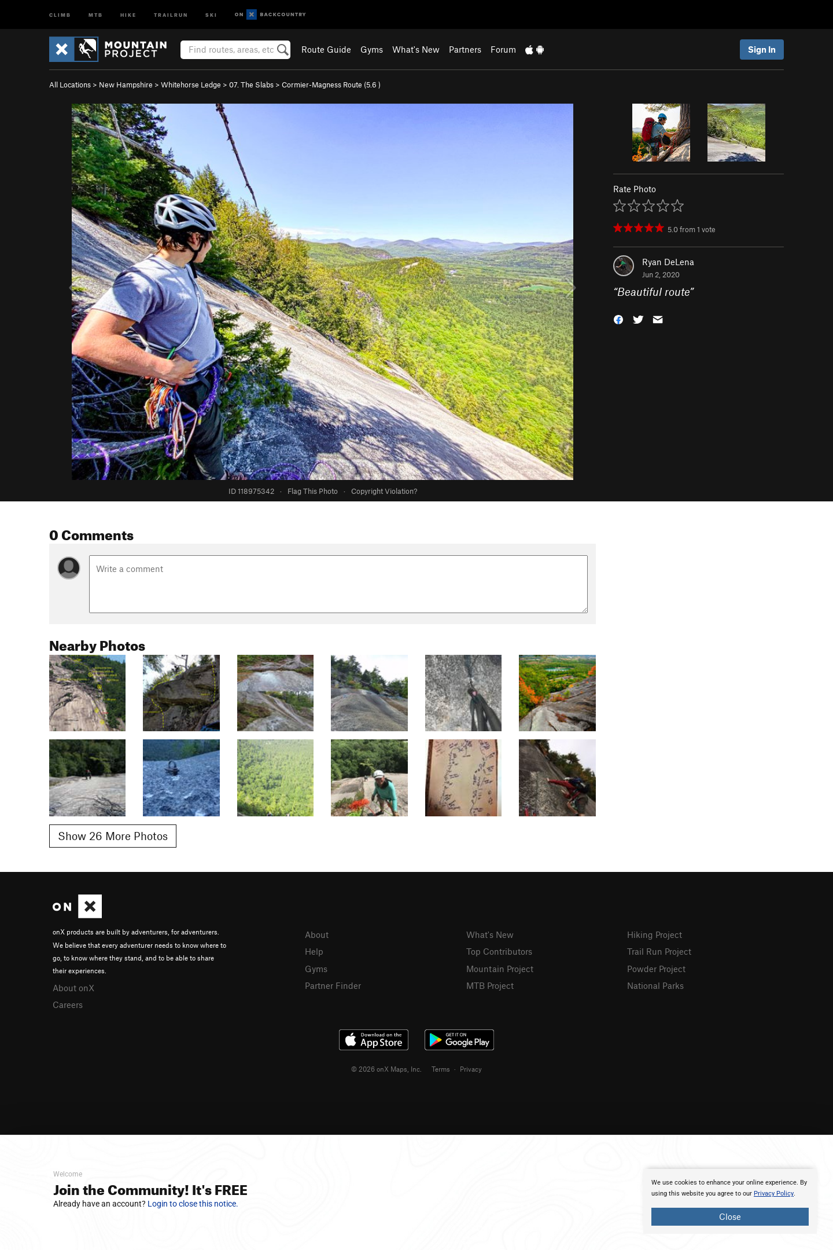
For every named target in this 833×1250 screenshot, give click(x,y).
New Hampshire (126, 84)
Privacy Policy (774, 1193)
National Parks (655, 985)
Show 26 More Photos (113, 835)
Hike (128, 14)
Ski (211, 14)
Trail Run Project (659, 951)
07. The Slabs (251, 84)
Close (730, 1216)
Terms (441, 1069)
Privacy (471, 1069)
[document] (730, 1201)
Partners (465, 49)
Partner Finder (333, 985)
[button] (618, 318)
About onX (73, 988)
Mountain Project (499, 968)
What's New (416, 49)
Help (314, 951)
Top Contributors (499, 951)
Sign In (762, 49)
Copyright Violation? (384, 491)
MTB (96, 14)
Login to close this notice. (193, 1203)
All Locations (70, 84)
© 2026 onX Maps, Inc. (386, 1069)
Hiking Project (654, 934)
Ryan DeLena (668, 261)
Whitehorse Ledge (191, 84)
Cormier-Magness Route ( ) (331, 84)
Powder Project (656, 968)
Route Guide (326, 49)
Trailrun (171, 14)
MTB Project (490, 985)
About (317, 934)
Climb (60, 14)
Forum (503, 49)
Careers (68, 1004)
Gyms (371, 49)
